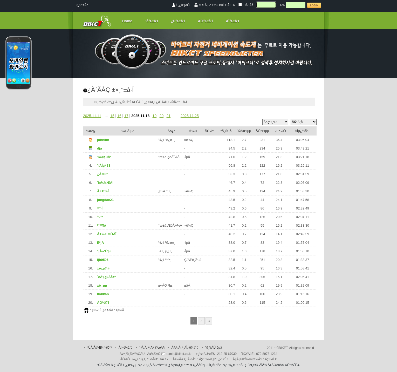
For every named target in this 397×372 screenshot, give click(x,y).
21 (169, 116)
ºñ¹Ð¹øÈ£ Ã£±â (224, 5)
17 (126, 116)
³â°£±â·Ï (151, 21)
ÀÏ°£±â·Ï (232, 21)
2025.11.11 (92, 116)
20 (162, 116)
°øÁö (82, 5)
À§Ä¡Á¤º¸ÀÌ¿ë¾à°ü (185, 347)
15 (112, 116)
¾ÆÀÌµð (205, 5)
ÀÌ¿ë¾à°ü (126, 347)
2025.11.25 (190, 116)
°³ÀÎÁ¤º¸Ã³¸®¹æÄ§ (152, 347)
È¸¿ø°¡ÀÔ (183, 5)
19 (155, 116)
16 (119, 116)
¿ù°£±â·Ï (178, 21)
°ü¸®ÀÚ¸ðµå (213, 347)
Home (127, 21)
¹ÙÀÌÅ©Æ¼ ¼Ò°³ (99, 347)
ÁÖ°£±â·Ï (205, 21)
